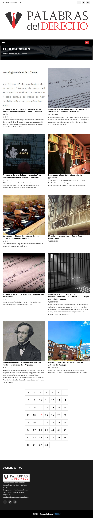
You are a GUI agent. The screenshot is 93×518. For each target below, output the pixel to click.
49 (64, 437)
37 (34, 430)
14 (64, 400)
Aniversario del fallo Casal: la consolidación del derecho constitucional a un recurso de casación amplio (22, 111)
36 (28, 430)
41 (58, 430)
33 (52, 422)
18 (46, 407)
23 (34, 415)
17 (40, 407)
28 (64, 415)
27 (58, 415)
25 (46, 415)
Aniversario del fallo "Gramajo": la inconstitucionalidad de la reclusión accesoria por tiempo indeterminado (68, 296)
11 (46, 400)
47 (52, 437)
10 (40, 400)
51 (34, 445)
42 (64, 430)
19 (52, 407)
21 (64, 407)
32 (46, 422)
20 (58, 407)
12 (52, 400)
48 (58, 437)
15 (28, 407)
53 (46, 445)
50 (28, 445)
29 (28, 422)
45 (40, 437)
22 (28, 415)
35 (64, 422)
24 (40, 414)
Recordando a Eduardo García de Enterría (65, 175)
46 (46, 437)
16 (34, 407)
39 (46, 430)
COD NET (57, 514)
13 (58, 400)
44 (34, 437)
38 (40, 430)
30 (34, 422)
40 (52, 430)
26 (52, 415)
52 (40, 445)
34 (58, 422)
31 (40, 422)
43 (28, 437)
